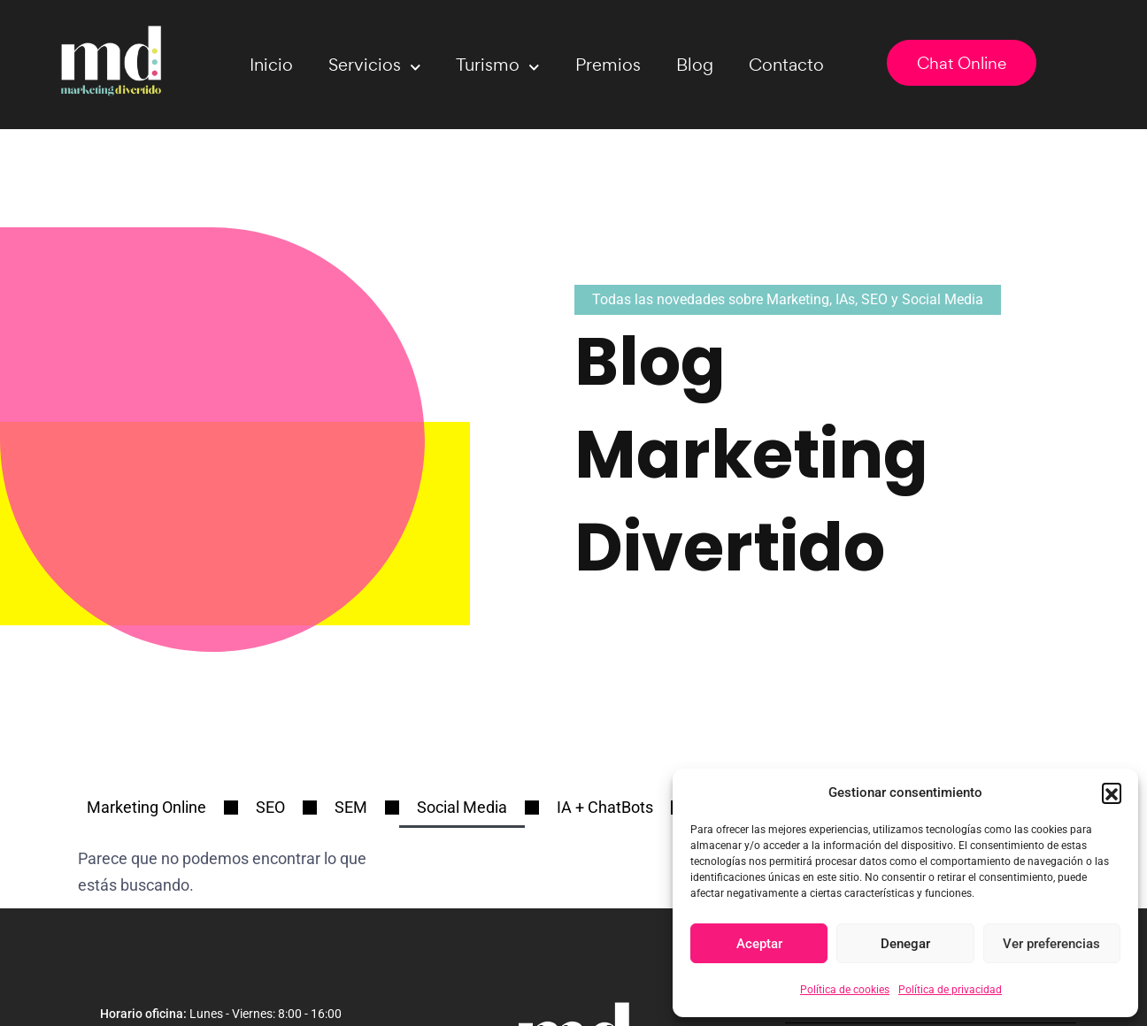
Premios (608, 64)
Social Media (462, 807)
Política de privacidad (950, 990)
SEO (270, 807)
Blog (694, 64)
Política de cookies (844, 990)
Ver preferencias (1051, 944)
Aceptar (759, 944)
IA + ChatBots (605, 807)
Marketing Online (146, 807)
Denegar (905, 944)
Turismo (498, 67)
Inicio (271, 64)
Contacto (786, 64)
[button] (1111, 792)
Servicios (374, 67)
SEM (351, 807)
